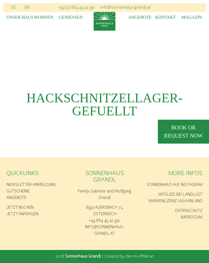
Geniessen (70, 17)
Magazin (192, 17)
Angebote (139, 17)
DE (13, 7)
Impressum (191, 217)
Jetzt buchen (20, 207)
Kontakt (165, 17)
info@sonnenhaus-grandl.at (125, 7)
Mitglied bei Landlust (180, 194)
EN (26, 7)
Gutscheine (18, 191)
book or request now (183, 132)
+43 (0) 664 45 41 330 (76, 7)
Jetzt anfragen (22, 214)
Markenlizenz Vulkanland (175, 201)
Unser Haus (17, 17)
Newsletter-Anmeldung (31, 185)
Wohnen (43, 17)
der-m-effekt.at (140, 256)
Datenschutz (188, 211)
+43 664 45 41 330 (104, 220)
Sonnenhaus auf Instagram (174, 185)
